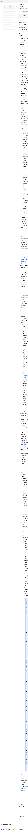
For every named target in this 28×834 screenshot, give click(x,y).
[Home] (1, 1)
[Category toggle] (19, 8)
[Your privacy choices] (2, 829)
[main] (23, 412)
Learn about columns (25, 410)
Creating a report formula (25, 377)
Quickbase (8, 829)
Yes (22, 812)
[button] (8, 6)
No (22, 816)
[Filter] (16, 6)
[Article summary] (23, 16)
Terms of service (22, 829)
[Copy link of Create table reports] (26, 8)
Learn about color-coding (24, 788)
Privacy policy (14, 829)
